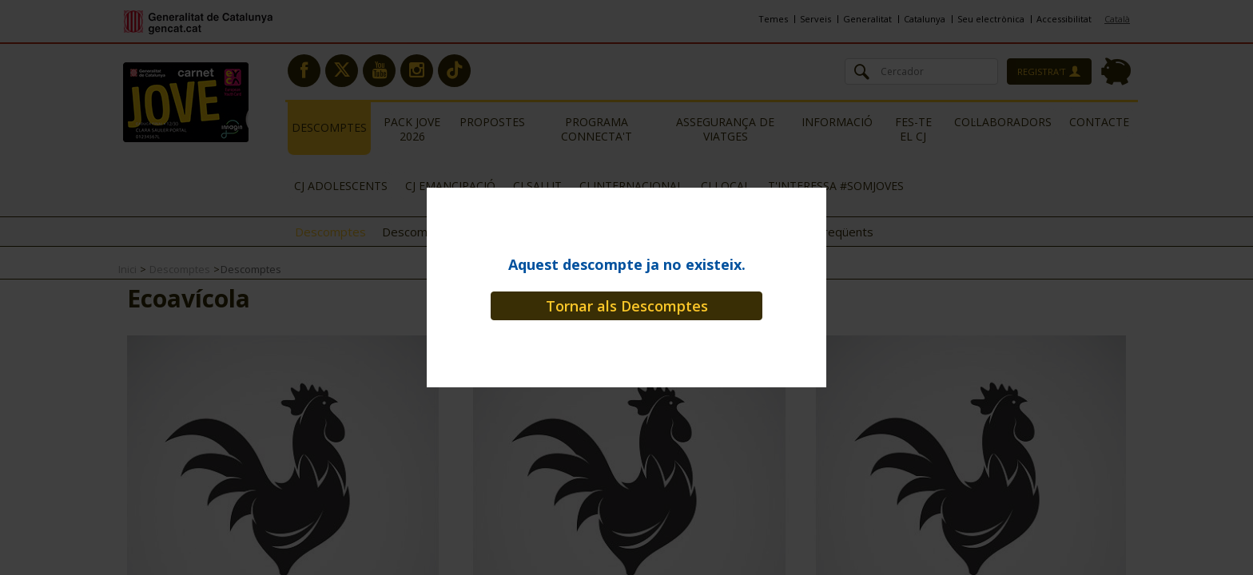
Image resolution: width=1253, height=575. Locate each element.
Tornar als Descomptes (627, 305)
